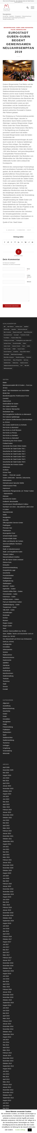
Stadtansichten (8, 737)
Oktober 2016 (7, 968)
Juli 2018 (6, 926)
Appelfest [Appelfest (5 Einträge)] (13, 329)
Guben (18, 27)
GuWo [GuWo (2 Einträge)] (28, 346)
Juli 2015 (6, 1008)
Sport (4, 735)
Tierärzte (6, 678)
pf (30, 230)
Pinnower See (7, 528)
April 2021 (6, 854)
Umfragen (6, 745)
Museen (5, 620)
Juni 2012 (6, 1105)
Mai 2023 (6, 802)
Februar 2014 (7, 1053)
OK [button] (29, 1129)
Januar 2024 (7, 786)
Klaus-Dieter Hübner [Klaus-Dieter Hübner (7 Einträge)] (25, 351)
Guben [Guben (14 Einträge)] (24, 343)
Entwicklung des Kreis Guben (12, 440)
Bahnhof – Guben (8, 586)
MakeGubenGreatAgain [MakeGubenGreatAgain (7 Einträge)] (16, 354)
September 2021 (8, 841)
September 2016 (8, 971)
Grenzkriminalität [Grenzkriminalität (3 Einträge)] (17, 343)
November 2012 (8, 1092)
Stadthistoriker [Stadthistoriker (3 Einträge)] (7, 362)
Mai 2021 (6, 852)
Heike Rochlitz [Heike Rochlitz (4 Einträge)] (7, 348)
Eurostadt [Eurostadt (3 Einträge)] (16, 334)
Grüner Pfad (7, 472)
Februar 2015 (7, 1021)
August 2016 (7, 973)
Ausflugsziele (7, 644)
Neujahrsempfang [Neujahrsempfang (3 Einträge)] (20, 357)
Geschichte (6, 573)
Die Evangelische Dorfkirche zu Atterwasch (17, 414)
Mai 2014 (6, 1045)
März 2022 (6, 828)
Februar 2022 (7, 831)
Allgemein (6, 703)
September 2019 (8, 894)
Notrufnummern (8, 673)
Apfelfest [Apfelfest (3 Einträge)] (26, 326)
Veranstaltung (21, 29)
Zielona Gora (7, 562)
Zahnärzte (6, 665)
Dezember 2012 (8, 1090)
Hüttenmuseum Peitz (9, 485)
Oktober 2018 (7, 918)
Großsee (5, 470)
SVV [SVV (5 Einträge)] (21, 365)
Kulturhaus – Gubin (9, 596)
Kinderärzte (6, 670)
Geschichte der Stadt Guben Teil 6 (14, 462)
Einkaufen (6, 565)
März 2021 (6, 857)
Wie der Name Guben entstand (13, 559)
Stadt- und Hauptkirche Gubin (12, 552)
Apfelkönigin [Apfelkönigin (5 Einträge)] (7, 329)
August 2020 (7, 873)
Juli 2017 (6, 944)
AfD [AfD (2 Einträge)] (4, 326)
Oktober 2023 (7, 791)
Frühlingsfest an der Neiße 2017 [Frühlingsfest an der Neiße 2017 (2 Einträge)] (24, 340)
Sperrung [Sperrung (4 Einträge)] (26, 360)
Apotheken (6, 668)
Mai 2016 (6, 981)
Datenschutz (7, 401)
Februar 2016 (7, 989)
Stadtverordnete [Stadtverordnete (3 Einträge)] (24, 362)
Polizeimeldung (8, 727)
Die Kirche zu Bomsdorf (10, 427)
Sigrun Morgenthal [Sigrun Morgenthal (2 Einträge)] (17, 360)
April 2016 (6, 984)
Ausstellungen (7, 612)
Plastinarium (7, 530)
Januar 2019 (7, 910)
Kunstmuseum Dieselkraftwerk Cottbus (15, 504)
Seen (4, 628)
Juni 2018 (6, 928)
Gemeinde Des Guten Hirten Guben (14, 446)
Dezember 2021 (8, 836)
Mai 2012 (6, 1108)
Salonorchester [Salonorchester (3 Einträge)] (7, 360)
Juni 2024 (6, 778)
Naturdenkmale (8, 512)
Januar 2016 (7, 992)
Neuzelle (5, 520)
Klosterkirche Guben (9, 499)
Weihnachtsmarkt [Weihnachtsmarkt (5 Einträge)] (8, 368)
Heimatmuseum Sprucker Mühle (13, 483)
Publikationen (7, 578)
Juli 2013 (6, 1071)
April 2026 (6, 767)
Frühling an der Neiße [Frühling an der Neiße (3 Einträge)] (9, 340)
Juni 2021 (6, 849)
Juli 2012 (6, 1103)
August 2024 (7, 775)
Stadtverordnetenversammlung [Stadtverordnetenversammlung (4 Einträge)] (11, 365)
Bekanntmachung (26, 16)
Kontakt (5, 689)
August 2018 (7, 923)
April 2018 (6, 934)
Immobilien (6, 647)
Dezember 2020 (8, 865)
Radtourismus (7, 655)
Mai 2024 (6, 780)
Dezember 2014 (8, 1026)
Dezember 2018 (8, 913)
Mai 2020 (6, 881)
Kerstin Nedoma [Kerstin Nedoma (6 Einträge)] (7, 351)
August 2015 (7, 1005)
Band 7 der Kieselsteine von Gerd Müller (16, 390)
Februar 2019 (7, 907)
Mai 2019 (6, 902)
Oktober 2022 (7, 817)
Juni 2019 (6, 899)
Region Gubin (7, 626)
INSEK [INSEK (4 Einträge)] (14, 348)
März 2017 (6, 955)
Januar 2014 (7, 1055)
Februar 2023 (7, 809)
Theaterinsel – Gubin (9, 607)
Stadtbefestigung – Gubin (11, 604)
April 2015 (6, 1016)
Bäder (5, 382)
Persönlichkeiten (8, 575)
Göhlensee (6, 467)
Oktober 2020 (7, 870)
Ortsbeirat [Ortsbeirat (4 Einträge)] (28, 357)
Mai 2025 (6, 772)
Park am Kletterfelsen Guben (12, 602)
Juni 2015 (6, 1010)
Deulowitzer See (8, 411)
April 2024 (6, 783)
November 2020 (8, 868)
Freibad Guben (8, 443)
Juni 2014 (6, 1042)
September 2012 (8, 1098)
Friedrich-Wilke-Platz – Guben (12, 591)
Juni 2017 (6, 947)
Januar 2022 (7, 833)
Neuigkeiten (7, 14)
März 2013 (6, 1082)
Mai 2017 (6, 950)
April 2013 (6, 1079)
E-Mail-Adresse (29, 277)
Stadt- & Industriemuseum (11, 549)
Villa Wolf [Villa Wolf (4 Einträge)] (26, 365)
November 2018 (8, 915)
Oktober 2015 (7, 1000)
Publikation (6, 729)
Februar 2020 (7, 883)
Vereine (5, 652)
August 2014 (7, 1037)
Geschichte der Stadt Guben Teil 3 (14, 454)
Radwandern (7, 732)
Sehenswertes (7, 649)
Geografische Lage (9, 570)
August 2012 (7, 1100)
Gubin (23, 27)
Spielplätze (6, 546)
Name (28, 269)
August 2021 (7, 844)
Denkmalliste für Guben (10, 403)
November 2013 (8, 1061)
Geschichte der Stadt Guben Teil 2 (14, 451)
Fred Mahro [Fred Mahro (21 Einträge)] (6, 337)
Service (5, 686)
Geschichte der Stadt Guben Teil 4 (14, 456)
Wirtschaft (6, 753)
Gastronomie (7, 660)
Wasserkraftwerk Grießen (11, 557)
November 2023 (8, 788)
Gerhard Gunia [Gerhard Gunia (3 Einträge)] (7, 343)
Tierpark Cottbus (8, 554)
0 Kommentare (21, 230)
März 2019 (6, 905)
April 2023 (6, 804)
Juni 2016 (6, 979)
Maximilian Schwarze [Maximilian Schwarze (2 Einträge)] (9, 357)
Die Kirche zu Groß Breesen (12, 430)
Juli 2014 (6, 1039)
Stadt (4, 684)
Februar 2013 (7, 1084)
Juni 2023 (6, 799)
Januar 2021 (7, 862)
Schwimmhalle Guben (10, 536)
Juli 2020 (6, 876)
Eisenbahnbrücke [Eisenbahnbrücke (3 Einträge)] (8, 334)
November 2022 (8, 815)
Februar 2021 (7, 860)
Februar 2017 (7, 957)
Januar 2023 (7, 812)
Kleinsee (5, 496)
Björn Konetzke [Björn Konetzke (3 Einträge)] (7, 332)
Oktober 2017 (7, 939)
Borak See (6, 393)
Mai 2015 (6, 1013)
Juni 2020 (6, 878)
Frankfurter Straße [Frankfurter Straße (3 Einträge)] (24, 334)
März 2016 (6, 987)
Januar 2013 (7, 1087)
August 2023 (7, 794)
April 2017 (6, 952)
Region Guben (7, 623)
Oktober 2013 (7, 1063)
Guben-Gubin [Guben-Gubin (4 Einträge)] (7, 346)
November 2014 (8, 1029)
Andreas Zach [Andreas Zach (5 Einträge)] (18, 326)
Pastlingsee (6, 525)
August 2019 (7, 897)
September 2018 (8, 920)
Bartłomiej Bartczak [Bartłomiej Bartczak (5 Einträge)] (22, 329)
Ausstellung (6, 706)
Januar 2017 (7, 960)
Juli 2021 (6, 846)
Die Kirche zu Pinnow (10, 433)
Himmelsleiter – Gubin (10, 594)
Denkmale (6, 615)
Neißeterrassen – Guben (11, 599)
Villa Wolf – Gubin (9, 610)
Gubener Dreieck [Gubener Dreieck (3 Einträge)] (16, 346)
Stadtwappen (7, 583)
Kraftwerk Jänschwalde (10, 501)
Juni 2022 (6, 820)
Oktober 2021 (7, 839)
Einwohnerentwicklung (10, 567)
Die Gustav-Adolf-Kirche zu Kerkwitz (15, 425)
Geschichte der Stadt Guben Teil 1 (14, 448)
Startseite (11, 16)
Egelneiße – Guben (9, 589)
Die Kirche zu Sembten (10, 435)
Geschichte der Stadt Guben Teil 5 (14, 459)
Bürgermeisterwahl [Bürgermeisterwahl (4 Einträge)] (17, 332)
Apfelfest (5, 663)
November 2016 (8, 965)
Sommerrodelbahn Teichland (12, 544)
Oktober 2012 (7, 1095)
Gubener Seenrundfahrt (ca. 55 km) (14, 631)
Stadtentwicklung (8, 740)
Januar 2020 (7, 886)
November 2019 (8, 891)
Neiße (5, 514)
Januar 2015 (7, 1024)
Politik (13, 29)
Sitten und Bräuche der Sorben (13, 541)
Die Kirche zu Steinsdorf (11, 438)
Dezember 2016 (8, 963)
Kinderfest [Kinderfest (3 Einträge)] (15, 351)
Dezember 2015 (8, 994)
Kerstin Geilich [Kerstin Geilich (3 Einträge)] (21, 348)
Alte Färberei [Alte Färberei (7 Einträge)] (10, 326)
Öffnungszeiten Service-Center (13, 522)
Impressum (6, 488)
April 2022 (6, 825)
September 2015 (8, 1002)
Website (29, 281)
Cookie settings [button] (20, 1130)
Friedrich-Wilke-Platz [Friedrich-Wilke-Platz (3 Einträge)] (16, 337)
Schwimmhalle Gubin (10, 538)
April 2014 (6, 1047)
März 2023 (6, 807)
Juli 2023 (6, 796)
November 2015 (8, 997)
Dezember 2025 (8, 770)
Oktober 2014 (7, 1031)
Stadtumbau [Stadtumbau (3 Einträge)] (15, 362)
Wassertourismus (8, 657)
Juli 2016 (6, 976)
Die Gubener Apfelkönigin (11, 417)
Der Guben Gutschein (10, 406)
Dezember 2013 (8, 1058)
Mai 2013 (6, 1076)
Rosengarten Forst (9, 533)
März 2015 (6, 1018)
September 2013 (8, 1066)
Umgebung (6, 748)
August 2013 (7, 1068)
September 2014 (8, 1034)
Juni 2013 (6, 1074)
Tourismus (6, 681)
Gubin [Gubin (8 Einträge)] (23, 346)
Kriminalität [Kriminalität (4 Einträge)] (6, 354)
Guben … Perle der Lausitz (12, 475)
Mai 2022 (6, 823)
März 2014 (6, 1050)
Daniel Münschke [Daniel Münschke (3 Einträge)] (28, 332)
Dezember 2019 (8, 889)
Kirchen (5, 618)
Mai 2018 (6, 931)
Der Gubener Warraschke (11, 409)
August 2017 (7, 942)
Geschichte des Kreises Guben (13, 464)
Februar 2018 (7, 936)
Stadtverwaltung (8, 676)
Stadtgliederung (8, 581)
